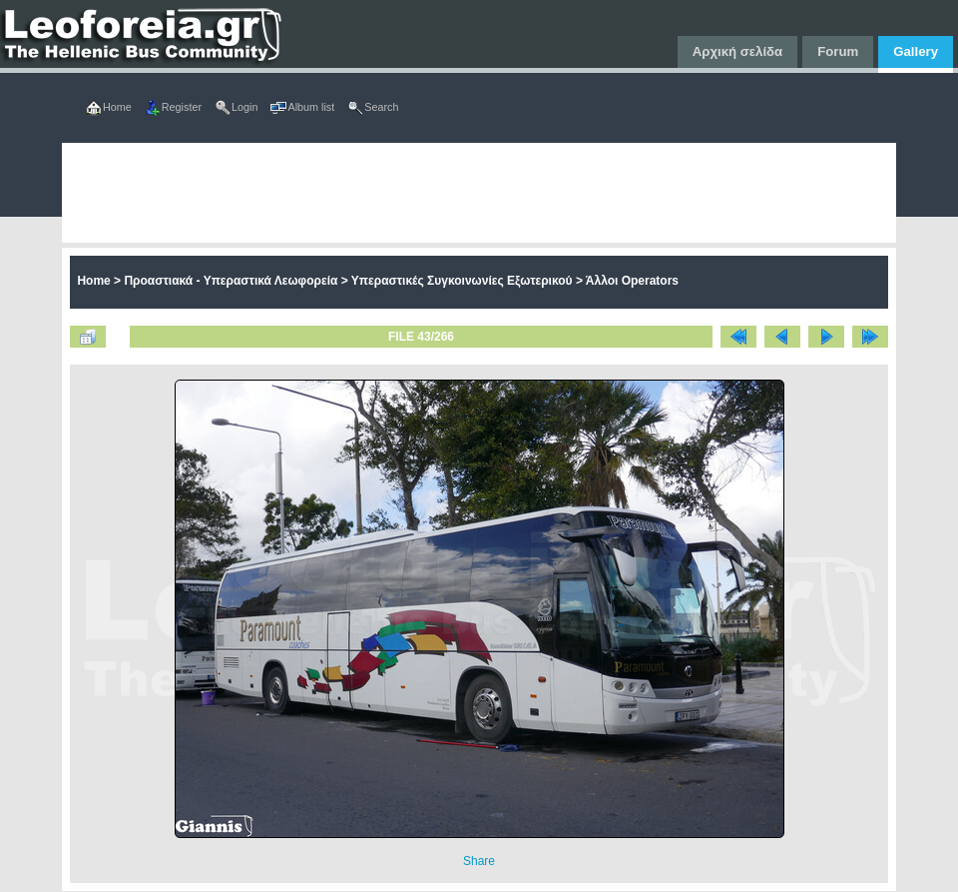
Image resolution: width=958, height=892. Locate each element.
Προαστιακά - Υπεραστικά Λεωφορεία (230, 281)
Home (93, 281)
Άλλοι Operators (632, 281)
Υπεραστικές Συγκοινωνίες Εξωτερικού (462, 281)
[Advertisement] (395, 193)
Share (479, 861)
